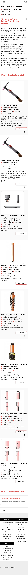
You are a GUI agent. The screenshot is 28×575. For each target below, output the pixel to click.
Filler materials (21, 529)
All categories (21, 539)
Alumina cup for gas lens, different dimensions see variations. (11, 477)
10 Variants (21, 432)
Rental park (21, 525)
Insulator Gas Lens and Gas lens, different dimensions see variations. (13, 378)
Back (4, 510)
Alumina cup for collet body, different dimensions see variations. (12, 428)
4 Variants (21, 129)
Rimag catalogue (21, 536)
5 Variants (21, 233)
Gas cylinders (21, 534)
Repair (21, 532)
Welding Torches (21, 527)
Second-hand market (21, 523)
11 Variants (21, 283)
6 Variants (21, 382)
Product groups (21, 541)
